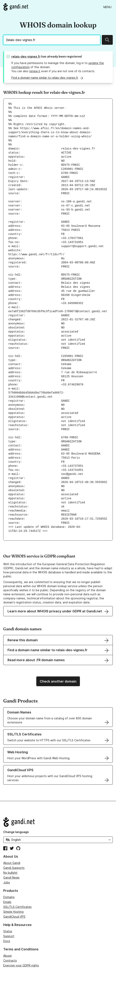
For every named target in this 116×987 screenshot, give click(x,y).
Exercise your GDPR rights (21, 965)
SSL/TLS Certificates (17, 906)
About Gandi (11, 863)
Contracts (10, 960)
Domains (9, 897)
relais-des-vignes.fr (26, 56)
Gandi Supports (14, 867)
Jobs (6, 882)
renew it (34, 71)
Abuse (7, 955)
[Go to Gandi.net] (15, 7)
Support (8, 936)
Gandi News (11, 877)
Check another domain (58, 681)
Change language (16, 832)
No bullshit (10, 872)
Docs (6, 941)
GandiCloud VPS (14, 916)
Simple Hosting (13, 911)
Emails (7, 902)
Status (7, 931)
